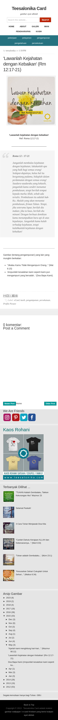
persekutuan (37, 43)
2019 (8, 601)
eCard (16, 300)
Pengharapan (23, 31)
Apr (10, 669)
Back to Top (29, 705)
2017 (8, 608)
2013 (8, 683)
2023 (8, 598)
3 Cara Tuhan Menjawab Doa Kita (31, 524)
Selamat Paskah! (23, 508)
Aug (11, 634)
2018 (8, 605)
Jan (11, 676)
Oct (10, 627)
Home (11, 26)
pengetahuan (20, 43)
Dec (11, 619)
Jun (11, 641)
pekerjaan (12, 38)
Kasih (39, 31)
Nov (11, 623)
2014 (8, 679)
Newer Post (9, 404)
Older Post (50, 404)
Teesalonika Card (29, 8)
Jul (10, 637)
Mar (11, 672)
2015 (8, 616)
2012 (8, 687)
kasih (23, 300)
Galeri (35, 26)
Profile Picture (9, 304)
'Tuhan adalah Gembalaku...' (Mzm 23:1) (34, 555)
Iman (46, 26)
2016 (8, 612)
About (23, 26)
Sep (11, 630)
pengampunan (43, 38)
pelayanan (26, 38)
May (11, 645)
